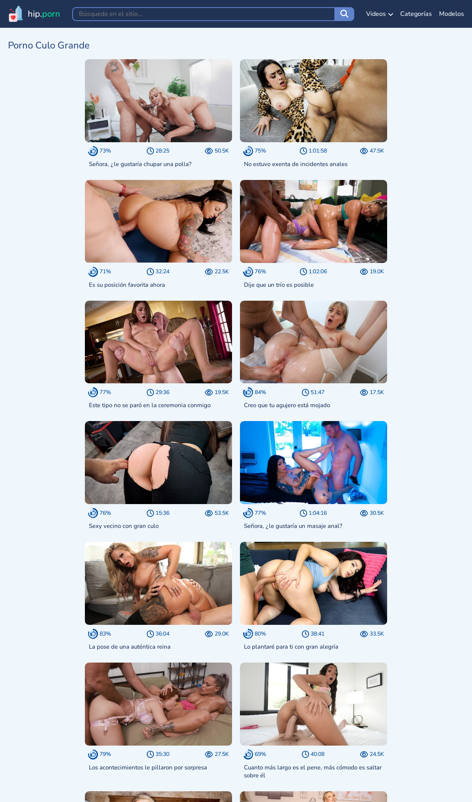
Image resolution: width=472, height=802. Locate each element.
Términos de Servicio (46, 789)
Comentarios (199, 789)
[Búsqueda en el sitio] (344, 14)
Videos (379, 14)
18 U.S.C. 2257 (151, 789)
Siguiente (275, 710)
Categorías (416, 14)
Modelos (451, 14)
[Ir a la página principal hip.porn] (34, 14)
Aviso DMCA (102, 789)
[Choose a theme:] (185, 759)
